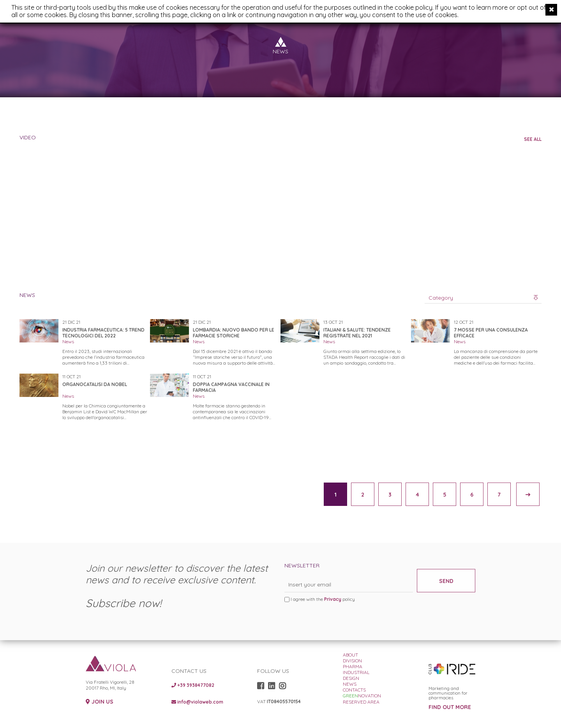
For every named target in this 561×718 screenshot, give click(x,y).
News (68, 341)
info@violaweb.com (197, 702)
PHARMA (352, 666)
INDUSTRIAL (356, 672)
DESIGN (351, 678)
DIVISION (352, 661)
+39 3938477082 (192, 685)
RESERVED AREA (361, 702)
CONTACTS (354, 690)
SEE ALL (533, 139)
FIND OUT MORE (450, 707)
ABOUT (350, 655)
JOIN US (99, 702)
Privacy (332, 599)
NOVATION (362, 696)
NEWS (349, 684)
